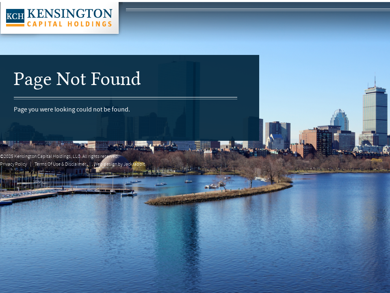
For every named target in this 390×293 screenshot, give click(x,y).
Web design (105, 164)
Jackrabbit (134, 164)
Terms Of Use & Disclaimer (60, 164)
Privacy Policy (13, 164)
